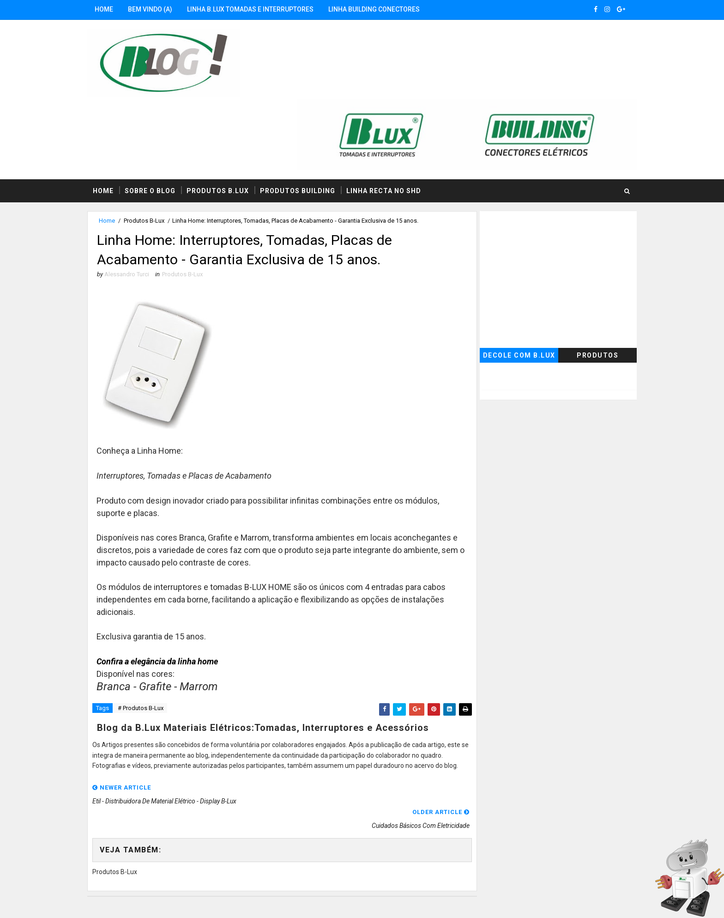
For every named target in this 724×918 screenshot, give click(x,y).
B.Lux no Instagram (301, 859)
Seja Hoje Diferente (331, 902)
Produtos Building (306, 121)
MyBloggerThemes (250, 902)
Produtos (588, 286)
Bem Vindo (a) (159, 9)
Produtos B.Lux (227, 121)
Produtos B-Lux (153, 151)
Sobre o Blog (159, 121)
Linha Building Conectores (383, 9)
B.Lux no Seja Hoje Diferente (140, 859)
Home (113, 9)
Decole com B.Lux (510, 286)
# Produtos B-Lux (150, 641)
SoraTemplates (152, 902)
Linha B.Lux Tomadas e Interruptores (259, 9)
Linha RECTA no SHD (393, 121)
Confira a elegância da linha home (167, 594)
